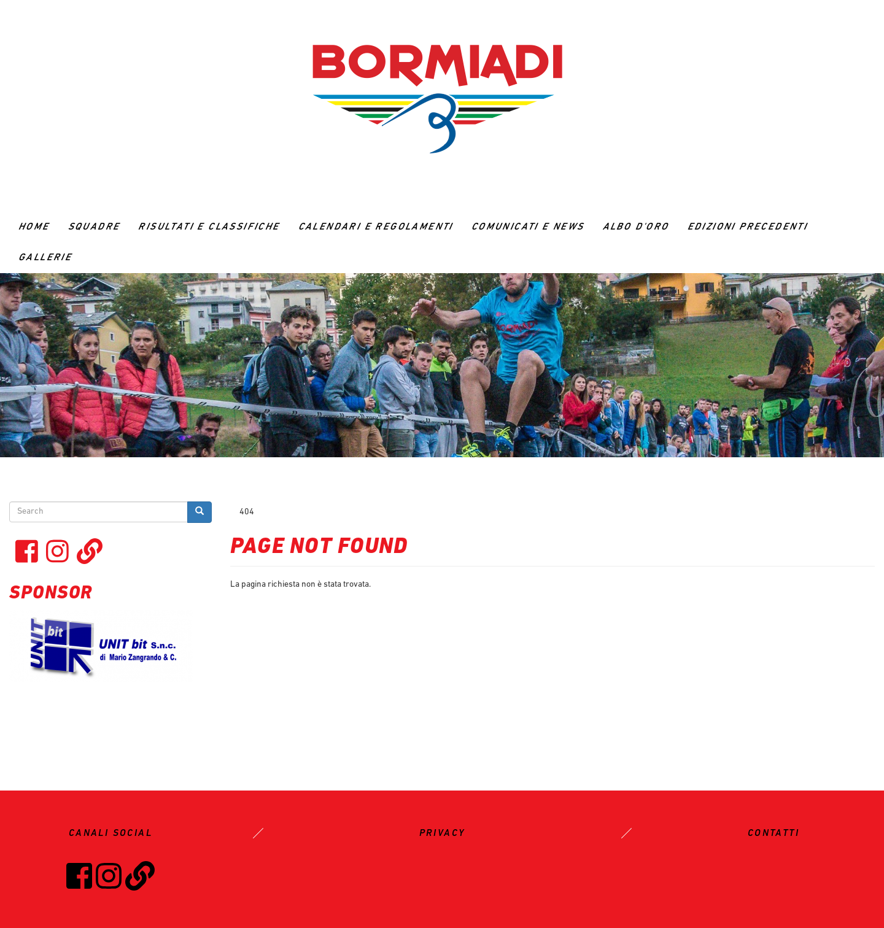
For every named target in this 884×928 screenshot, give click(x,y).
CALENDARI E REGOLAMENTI (375, 227)
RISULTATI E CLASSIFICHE (208, 227)
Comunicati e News (527, 227)
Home (34, 227)
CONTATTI (773, 833)
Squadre (94, 227)
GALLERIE (45, 258)
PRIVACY (442, 833)
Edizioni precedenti (748, 227)
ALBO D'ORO (636, 227)
